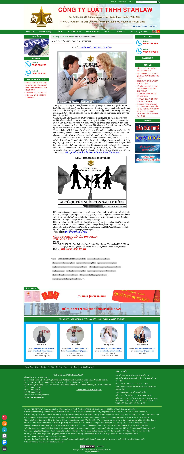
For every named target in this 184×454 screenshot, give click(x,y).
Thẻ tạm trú (142, 414)
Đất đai (108, 32)
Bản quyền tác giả (44, 417)
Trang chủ (29, 32)
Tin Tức (113, 2)
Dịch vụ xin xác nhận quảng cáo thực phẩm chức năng (45, 436)
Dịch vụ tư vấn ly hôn (76, 232)
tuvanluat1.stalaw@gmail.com (112, 351)
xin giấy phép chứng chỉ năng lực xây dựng (110, 423)
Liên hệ (131, 2)
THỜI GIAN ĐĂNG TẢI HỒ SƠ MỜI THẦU (146, 95)
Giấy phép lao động (128, 414)
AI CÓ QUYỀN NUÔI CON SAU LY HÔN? (71, 259)
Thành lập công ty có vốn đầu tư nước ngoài (102, 414)
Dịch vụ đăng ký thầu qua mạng (93, 425)
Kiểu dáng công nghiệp (91, 417)
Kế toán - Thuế (74, 32)
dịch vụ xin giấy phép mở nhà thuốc (56, 434)
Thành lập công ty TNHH (82, 409)
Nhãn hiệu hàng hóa (60, 417)
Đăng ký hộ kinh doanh (60, 412)
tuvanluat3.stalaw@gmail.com (44, 351)
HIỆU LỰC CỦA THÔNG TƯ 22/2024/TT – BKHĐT (147, 100)
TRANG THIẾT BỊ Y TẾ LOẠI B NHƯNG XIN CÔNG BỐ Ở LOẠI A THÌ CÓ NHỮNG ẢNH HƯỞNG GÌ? (36, 86)
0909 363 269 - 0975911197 (44, 348)
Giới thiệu (122, 2)
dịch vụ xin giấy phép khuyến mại (37, 431)
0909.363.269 (39, 64)
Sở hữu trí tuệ (92, 32)
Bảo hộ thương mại (109, 417)
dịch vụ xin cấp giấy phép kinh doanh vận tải (88, 434)
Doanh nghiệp (45, 32)
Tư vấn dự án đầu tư (140, 412)
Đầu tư (60, 32)
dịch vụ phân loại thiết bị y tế (144, 428)
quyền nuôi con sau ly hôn (86, 263)
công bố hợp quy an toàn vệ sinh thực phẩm (41, 428)
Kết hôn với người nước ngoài (73, 420)
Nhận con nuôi (30, 423)
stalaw (27, 409)
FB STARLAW (37, 409)
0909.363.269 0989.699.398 (145, 348)
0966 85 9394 (39, 72)
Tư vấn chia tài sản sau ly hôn (109, 420)
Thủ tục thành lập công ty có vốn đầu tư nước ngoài (44, 442)
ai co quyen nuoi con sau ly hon (63, 263)
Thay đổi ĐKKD (77, 412)
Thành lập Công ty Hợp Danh (126, 409)
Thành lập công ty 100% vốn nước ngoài (69, 414)
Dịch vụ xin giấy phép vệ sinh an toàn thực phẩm (78, 428)
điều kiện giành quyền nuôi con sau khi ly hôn (105, 267)
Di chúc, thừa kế (150, 420)
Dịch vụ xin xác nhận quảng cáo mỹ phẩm (122, 434)
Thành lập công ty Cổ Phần (103, 409)
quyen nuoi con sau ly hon (107, 263)
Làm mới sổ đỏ (30, 420)
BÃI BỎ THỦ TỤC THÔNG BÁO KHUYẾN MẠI (146, 69)
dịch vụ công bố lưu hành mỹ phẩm (65, 431)
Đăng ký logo (75, 417)
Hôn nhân (120, 32)
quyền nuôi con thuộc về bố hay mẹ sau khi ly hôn (69, 267)
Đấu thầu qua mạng (139, 32)
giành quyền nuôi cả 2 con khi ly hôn (64, 275)
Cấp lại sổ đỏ (131, 417)
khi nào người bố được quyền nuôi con (93, 275)
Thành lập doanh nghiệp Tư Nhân (37, 412)
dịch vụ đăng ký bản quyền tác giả (66, 425)
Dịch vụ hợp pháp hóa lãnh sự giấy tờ (94, 431)
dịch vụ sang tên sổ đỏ (141, 431)
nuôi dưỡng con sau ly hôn (76, 271)
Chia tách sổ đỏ (143, 417)
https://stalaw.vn (37, 397)
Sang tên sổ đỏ (44, 420)
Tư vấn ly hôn (91, 420)
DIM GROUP (95, 452)
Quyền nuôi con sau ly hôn (132, 420)
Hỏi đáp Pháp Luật (87, 367)
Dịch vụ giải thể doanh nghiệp (134, 439)
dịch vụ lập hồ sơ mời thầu (121, 431)
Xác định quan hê (44, 423)
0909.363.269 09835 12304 (111, 348)
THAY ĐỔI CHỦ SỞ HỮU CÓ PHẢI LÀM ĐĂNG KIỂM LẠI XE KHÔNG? (36, 95)
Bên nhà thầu (87, 423)
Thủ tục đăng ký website (139, 425)
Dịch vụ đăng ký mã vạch (138, 423)
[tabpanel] (36, 47)
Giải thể (120, 412)
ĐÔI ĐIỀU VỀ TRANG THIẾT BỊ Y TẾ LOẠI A (147, 82)
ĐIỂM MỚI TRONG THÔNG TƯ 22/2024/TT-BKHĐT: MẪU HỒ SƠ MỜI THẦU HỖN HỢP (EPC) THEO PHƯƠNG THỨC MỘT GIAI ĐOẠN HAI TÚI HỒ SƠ (148, 110)
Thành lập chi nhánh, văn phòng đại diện (100, 412)
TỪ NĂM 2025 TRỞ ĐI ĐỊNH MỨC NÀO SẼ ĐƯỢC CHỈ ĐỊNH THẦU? (147, 88)
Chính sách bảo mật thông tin (88, 390)
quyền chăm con (58, 271)
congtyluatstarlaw (51, 409)
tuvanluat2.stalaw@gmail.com (78, 351)
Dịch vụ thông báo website (117, 425)
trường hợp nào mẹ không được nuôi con (101, 271)
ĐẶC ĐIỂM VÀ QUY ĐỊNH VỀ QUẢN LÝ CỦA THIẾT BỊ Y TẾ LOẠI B (148, 76)
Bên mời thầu (75, 423)
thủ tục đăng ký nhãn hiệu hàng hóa (38, 425)
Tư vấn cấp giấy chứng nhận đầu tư (38, 414)
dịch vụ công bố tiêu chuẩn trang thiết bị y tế (114, 428)
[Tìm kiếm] (158, 2)
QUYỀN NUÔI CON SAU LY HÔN (95, 47)
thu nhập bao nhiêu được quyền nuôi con (66, 279)
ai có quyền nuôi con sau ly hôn (98, 259)
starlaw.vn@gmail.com (145, 351)
